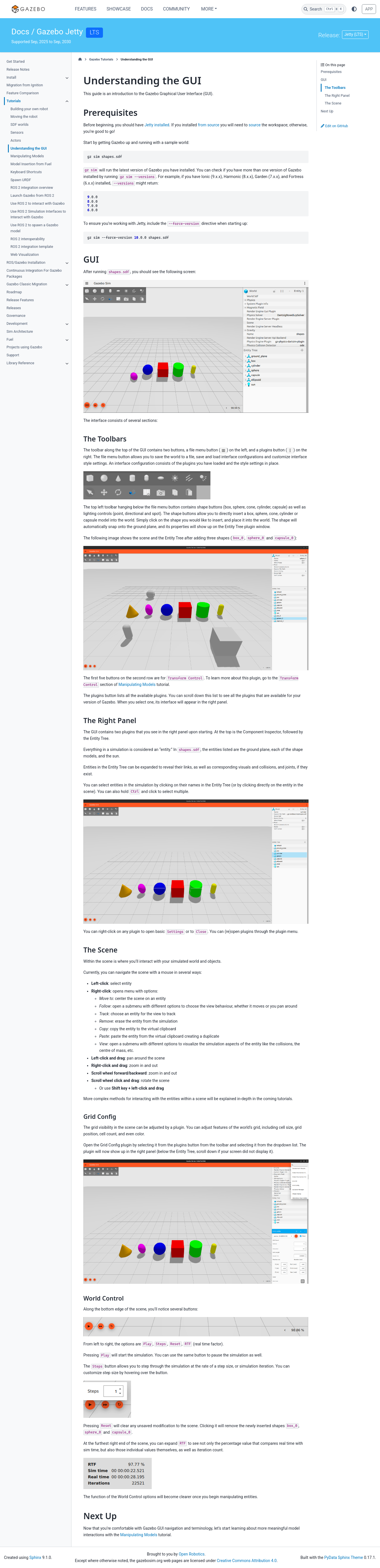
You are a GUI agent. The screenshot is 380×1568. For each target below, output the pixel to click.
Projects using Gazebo (24, 347)
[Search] (323, 9)
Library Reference (20, 363)
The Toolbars (335, 87)
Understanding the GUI (28, 148)
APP (369, 9)
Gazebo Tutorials (101, 59)
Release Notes (18, 69)
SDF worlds (19, 124)
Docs (147, 9)
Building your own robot (29, 109)
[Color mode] (354, 9)
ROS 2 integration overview (31, 187)
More (207, 9)
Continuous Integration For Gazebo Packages (34, 273)
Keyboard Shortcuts (26, 172)
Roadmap (14, 292)
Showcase (119, 9)
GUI (323, 80)
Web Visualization (24, 254)
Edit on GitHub (334, 126)
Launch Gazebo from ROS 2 (32, 195)
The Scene (333, 103)
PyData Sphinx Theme (343, 1557)
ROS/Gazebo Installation (26, 262)
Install (11, 77)
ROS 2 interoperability (27, 239)
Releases (14, 308)
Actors (15, 140)
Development (17, 323)
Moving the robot (23, 116)
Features (85, 9)
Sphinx (35, 1557)
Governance (16, 315)
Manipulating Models (27, 156)
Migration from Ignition (25, 85)
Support (13, 355)
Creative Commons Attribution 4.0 (246, 1560)
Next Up (327, 111)
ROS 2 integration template (31, 246)
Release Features (20, 300)
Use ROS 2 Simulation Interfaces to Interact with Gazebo (38, 214)
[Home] (80, 59)
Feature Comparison (23, 93)
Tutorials (14, 101)
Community (176, 9)
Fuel (10, 339)
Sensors (17, 132)
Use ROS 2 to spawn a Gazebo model (34, 228)
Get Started (15, 61)
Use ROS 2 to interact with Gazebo (37, 203)
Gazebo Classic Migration (27, 284)
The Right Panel (337, 95)
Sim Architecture (20, 331)
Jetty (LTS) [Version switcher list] (353, 34)
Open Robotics (191, 1554)
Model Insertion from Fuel (30, 164)
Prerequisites (331, 72)
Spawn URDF (20, 180)
